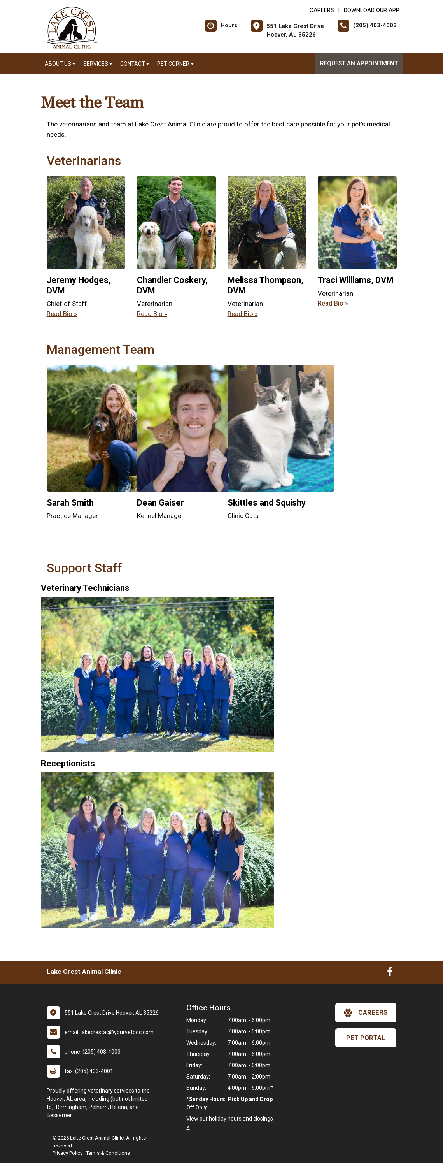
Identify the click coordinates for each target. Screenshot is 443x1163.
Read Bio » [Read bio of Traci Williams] (333, 303)
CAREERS (322, 10)
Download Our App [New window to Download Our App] (371, 10)
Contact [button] (134, 64)
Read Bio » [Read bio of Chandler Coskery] (152, 314)
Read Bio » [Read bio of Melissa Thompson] (243, 314)
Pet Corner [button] (175, 64)
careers (366, 1012)
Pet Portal (365, 1038)
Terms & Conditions (108, 1153)
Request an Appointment (359, 63)
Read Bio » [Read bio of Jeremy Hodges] (62, 314)
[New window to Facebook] (390, 973)
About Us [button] (60, 64)
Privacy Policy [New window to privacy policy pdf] (67, 1153)
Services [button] (97, 64)
